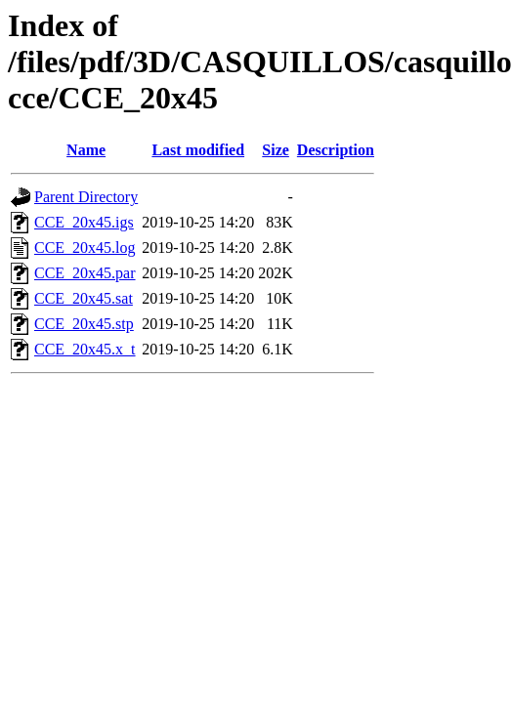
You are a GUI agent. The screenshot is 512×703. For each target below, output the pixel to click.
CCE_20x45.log (85, 247)
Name (86, 150)
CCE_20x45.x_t (85, 349)
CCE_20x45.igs (84, 222)
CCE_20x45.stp (84, 323)
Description (335, 150)
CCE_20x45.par (85, 273)
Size (275, 150)
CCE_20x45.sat (83, 298)
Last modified (197, 150)
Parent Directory (86, 196)
